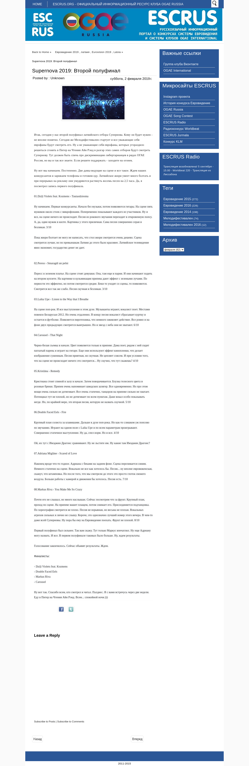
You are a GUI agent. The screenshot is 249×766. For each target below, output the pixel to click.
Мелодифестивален (178, 218)
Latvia (117, 52)
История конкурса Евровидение (186, 103)
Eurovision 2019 (101, 52)
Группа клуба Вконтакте (180, 64)
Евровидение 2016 (177, 205)
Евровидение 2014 (177, 212)
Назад (37, 739)
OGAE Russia (173, 109)
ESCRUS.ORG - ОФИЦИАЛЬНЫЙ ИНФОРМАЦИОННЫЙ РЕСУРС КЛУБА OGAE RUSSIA (118, 4)
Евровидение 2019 (67, 52)
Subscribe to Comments (70, 721)
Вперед (137, 739)
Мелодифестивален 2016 (182, 224)
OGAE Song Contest (178, 116)
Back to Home (40, 52)
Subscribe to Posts (44, 721)
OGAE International (177, 70)
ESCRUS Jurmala (176, 135)
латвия (85, 52)
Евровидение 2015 (177, 199)
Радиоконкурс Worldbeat (181, 128)
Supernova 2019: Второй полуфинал (76, 71)
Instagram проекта (176, 96)
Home (37, 4)
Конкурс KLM (172, 141)
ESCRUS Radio (174, 122)
